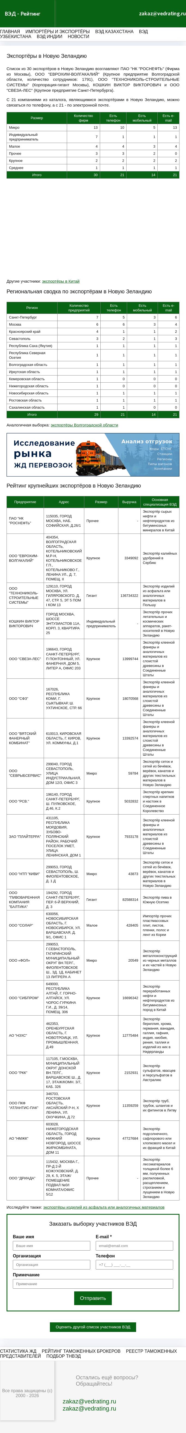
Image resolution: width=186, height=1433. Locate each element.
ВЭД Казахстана (114, 31)
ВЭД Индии (49, 36)
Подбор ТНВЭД (63, 1356)
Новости (78, 36)
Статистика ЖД (18, 1351)
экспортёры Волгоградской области (84, 425)
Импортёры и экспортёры (57, 31)
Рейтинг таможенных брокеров (81, 1351)
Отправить (92, 1298)
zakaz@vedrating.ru (162, 13)
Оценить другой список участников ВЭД (93, 1327)
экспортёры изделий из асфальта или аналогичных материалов (104, 1207)
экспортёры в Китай (61, 281)
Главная (10, 31)
